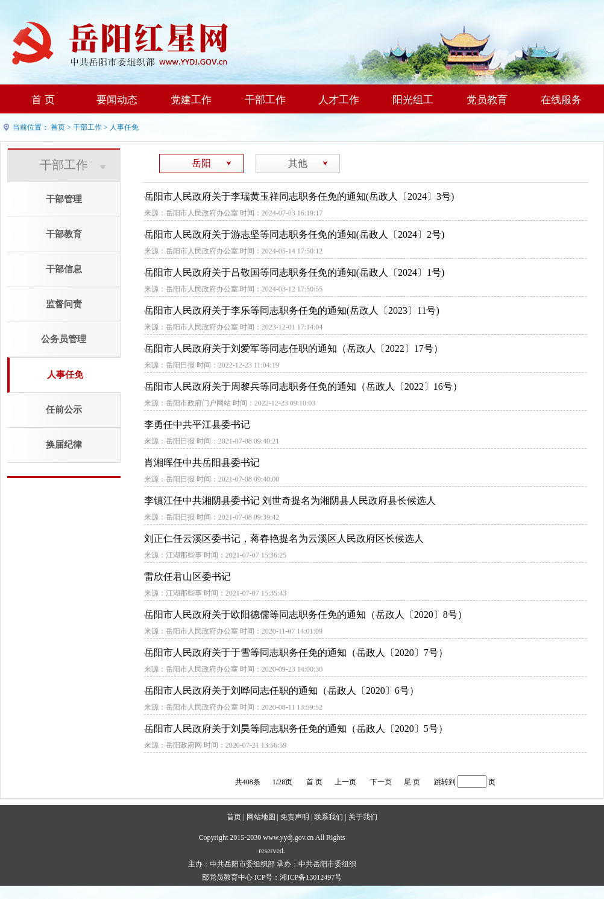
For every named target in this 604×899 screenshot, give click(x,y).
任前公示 (64, 410)
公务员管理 (63, 339)
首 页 (42, 100)
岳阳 (201, 163)
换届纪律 (64, 445)
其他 (297, 163)
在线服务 (561, 100)
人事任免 (124, 127)
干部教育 (64, 234)
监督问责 (64, 304)
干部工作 (265, 100)
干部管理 (64, 199)
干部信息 (64, 269)
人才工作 (338, 100)
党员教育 (487, 100)
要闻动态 (116, 100)
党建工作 (191, 100)
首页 (58, 127)
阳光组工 (412, 100)
